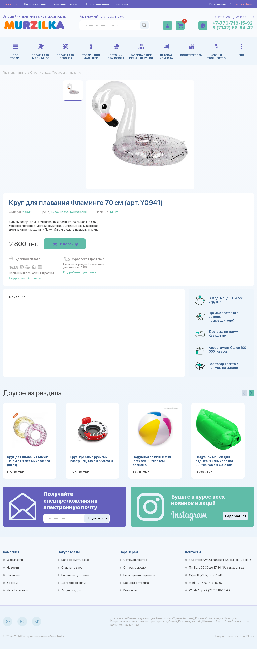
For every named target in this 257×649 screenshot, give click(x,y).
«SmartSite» (245, 636)
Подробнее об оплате (25, 278)
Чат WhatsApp (221, 17)
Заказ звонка (245, 17)
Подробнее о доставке (80, 272)
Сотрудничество (135, 560)
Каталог (22, 72)
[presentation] (244, 393)
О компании (15, 560)
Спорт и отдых (40, 72)
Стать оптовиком (97, 4)
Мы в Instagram (17, 590)
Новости (13, 567)
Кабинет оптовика (136, 583)
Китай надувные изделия (69, 212)
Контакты (122, 4)
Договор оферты (73, 583)
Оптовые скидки (134, 567)
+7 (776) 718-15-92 (209, 583)
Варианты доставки (66, 4)
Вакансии (13, 575)
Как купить (10, 4)
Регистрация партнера (139, 575)
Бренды (12, 583)
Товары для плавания (67, 72)
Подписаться (235, 516)
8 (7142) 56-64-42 (232, 27)
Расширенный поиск (93, 16)
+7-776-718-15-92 (232, 23)
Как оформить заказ (75, 560)
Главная (8, 72)
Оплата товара (71, 567)
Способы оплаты (35, 4)
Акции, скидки (71, 590)
